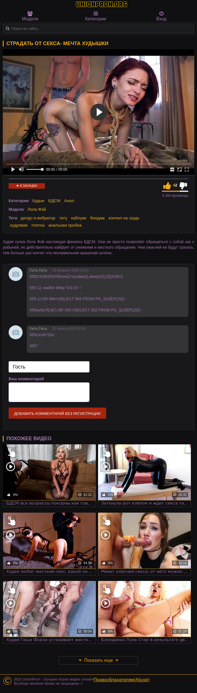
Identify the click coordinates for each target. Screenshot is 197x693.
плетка (38, 225)
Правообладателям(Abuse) (122, 679)
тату (63, 217)
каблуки (78, 217)
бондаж (97, 217)
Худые (38, 200)
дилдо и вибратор (38, 217)
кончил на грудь (124, 217)
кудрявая (19, 225)
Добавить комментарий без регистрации (57, 413)
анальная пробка (65, 225)
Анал (69, 200)
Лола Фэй (36, 209)
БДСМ (54, 200)
